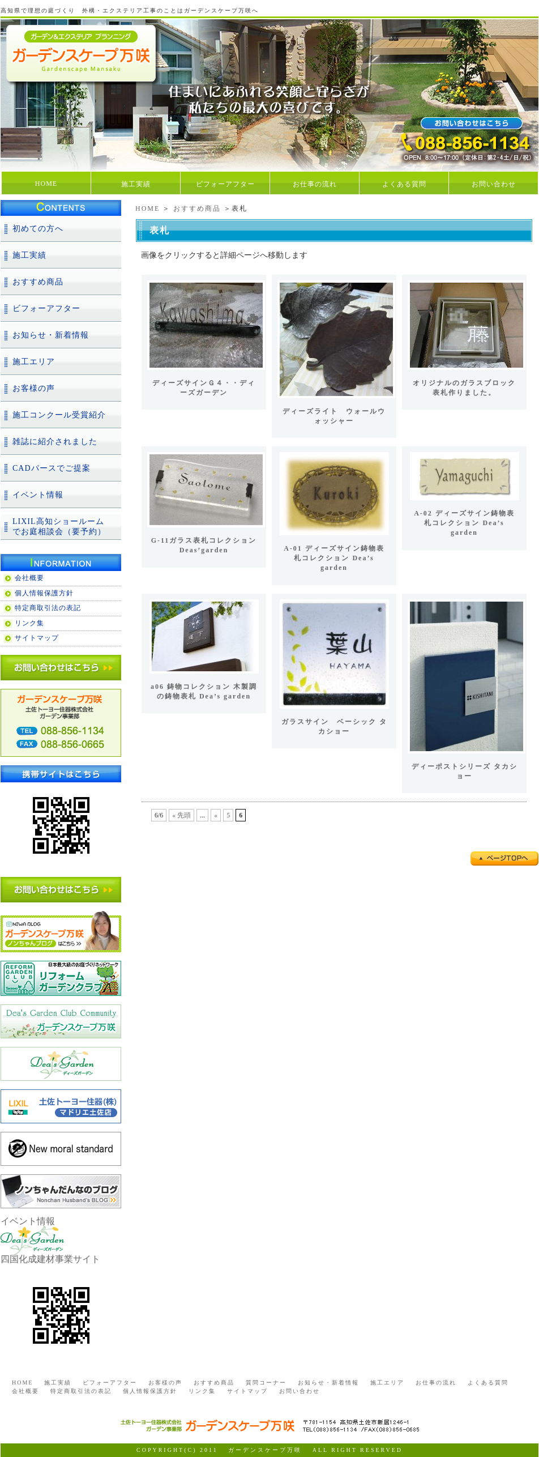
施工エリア (33, 361)
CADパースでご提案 (51, 468)
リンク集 (29, 623)
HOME (46, 184)
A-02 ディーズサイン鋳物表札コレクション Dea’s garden (464, 522)
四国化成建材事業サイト (50, 1259)
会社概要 (29, 578)
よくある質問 (404, 184)
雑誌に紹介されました (54, 441)
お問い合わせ (494, 184)
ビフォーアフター (225, 184)
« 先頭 (181, 815)
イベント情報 (37, 495)
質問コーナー (266, 1382)
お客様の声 (33, 388)
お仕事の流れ (315, 184)
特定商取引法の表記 (48, 608)
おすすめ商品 (197, 208)
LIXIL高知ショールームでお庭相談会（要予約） (59, 526)
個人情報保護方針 (44, 593)
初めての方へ (37, 228)
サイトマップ (37, 638)
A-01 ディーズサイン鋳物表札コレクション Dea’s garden (334, 558)
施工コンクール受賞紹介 (59, 415)
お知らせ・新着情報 (50, 335)
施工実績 (136, 184)
